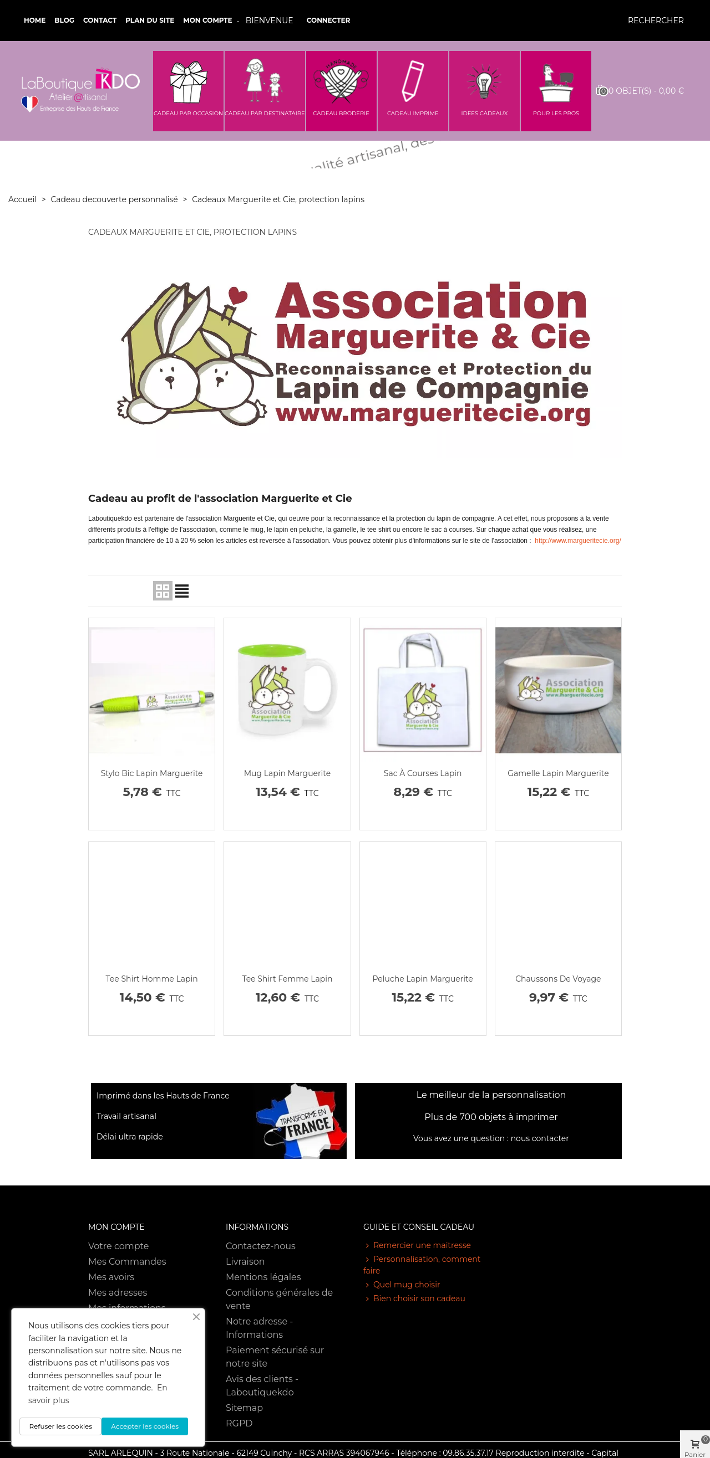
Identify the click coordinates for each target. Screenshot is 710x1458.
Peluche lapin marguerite (422, 979)
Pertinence (120, 590)
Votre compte (118, 1246)
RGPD (239, 1423)
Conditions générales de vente (279, 1299)
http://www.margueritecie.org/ (578, 541)
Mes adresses (117, 1292)
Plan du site (149, 20)
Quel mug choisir (401, 1285)
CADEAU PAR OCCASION (188, 113)
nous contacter (540, 1138)
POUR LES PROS (556, 113)
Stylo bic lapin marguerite (152, 773)
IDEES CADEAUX (484, 113)
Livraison (245, 1261)
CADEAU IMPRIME (413, 113)
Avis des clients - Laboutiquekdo (262, 1386)
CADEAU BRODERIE (341, 113)
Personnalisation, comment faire (422, 1265)
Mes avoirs (111, 1277)
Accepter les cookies (145, 1426)
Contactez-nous (261, 1246)
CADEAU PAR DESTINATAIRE (265, 113)
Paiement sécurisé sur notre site (275, 1357)
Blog (64, 20)
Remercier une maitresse (417, 1245)
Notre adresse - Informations (259, 1328)
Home (34, 20)
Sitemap (244, 1408)
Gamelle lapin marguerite (558, 773)
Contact (99, 20)
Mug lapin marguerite (287, 773)
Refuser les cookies (60, 1426)
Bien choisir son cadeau (414, 1299)
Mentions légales (263, 1277)
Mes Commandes (127, 1261)
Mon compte (207, 20)
